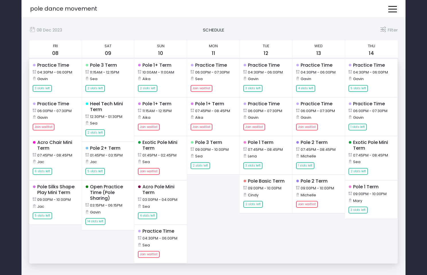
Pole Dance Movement (63, 9)
